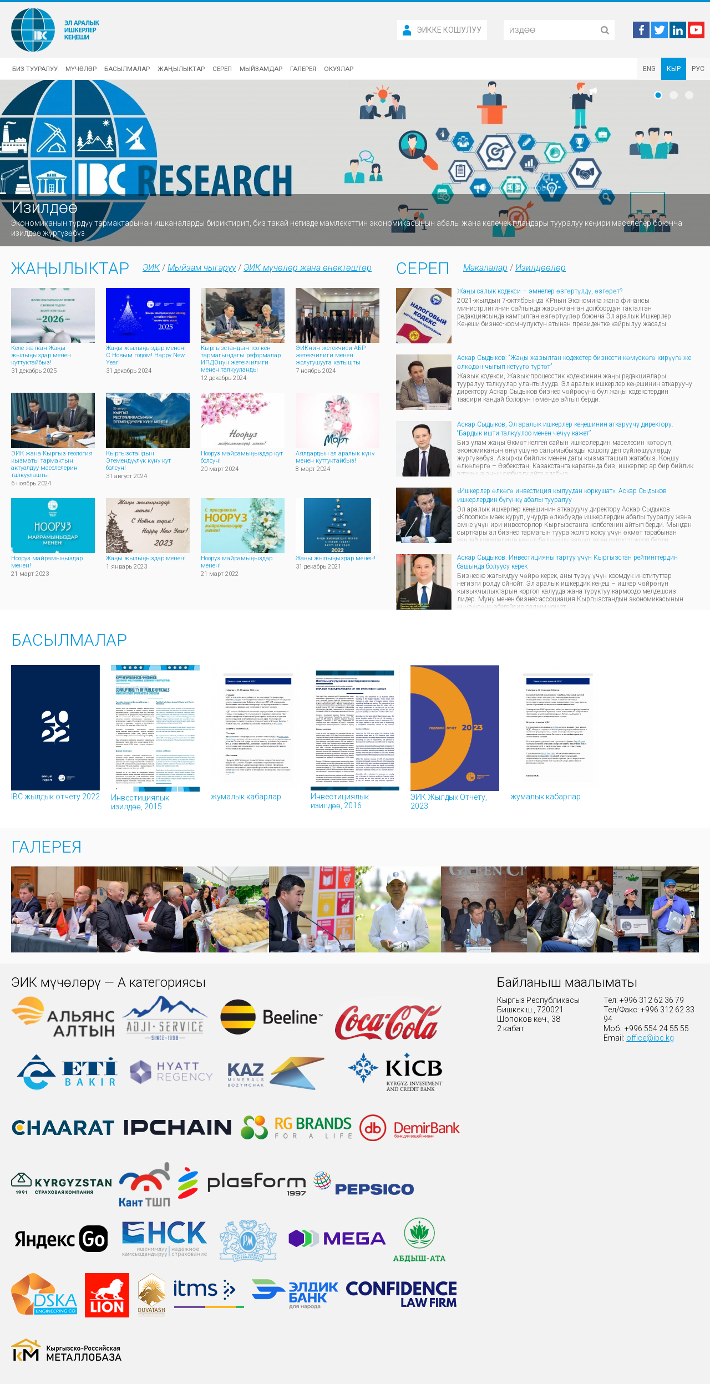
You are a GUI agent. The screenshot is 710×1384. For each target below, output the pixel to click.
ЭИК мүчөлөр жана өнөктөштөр (308, 267)
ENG (649, 69)
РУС (698, 69)
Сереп (222, 69)
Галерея (303, 69)
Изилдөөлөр (540, 267)
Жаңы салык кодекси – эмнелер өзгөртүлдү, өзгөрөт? (539, 291)
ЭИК (151, 267)
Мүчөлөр (81, 69)
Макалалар (485, 267)
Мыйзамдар (261, 69)
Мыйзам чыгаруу (202, 267)
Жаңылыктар (181, 69)
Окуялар (338, 69)
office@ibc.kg (650, 1037)
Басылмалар (127, 69)
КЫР (674, 69)
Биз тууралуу (35, 69)
